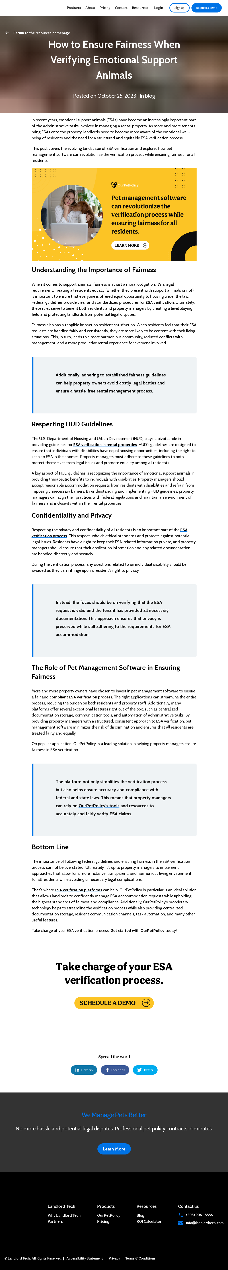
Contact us (188, 1206)
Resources (140, 8)
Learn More (114, 1149)
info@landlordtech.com (201, 1223)
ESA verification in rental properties (105, 444)
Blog (140, 1215)
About (90, 8)
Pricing (105, 8)
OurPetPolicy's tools (99, 805)
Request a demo (206, 8)
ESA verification (160, 302)
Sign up (180, 8)
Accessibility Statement (84, 1258)
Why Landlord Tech (64, 1215)
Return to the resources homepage (37, 32)
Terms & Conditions (140, 1258)
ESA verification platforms (78, 890)
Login (158, 8)
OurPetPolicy (108, 1215)
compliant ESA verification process (80, 697)
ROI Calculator (149, 1221)
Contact (121, 8)
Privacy (114, 1258)
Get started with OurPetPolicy (137, 930)
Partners (55, 1221)
